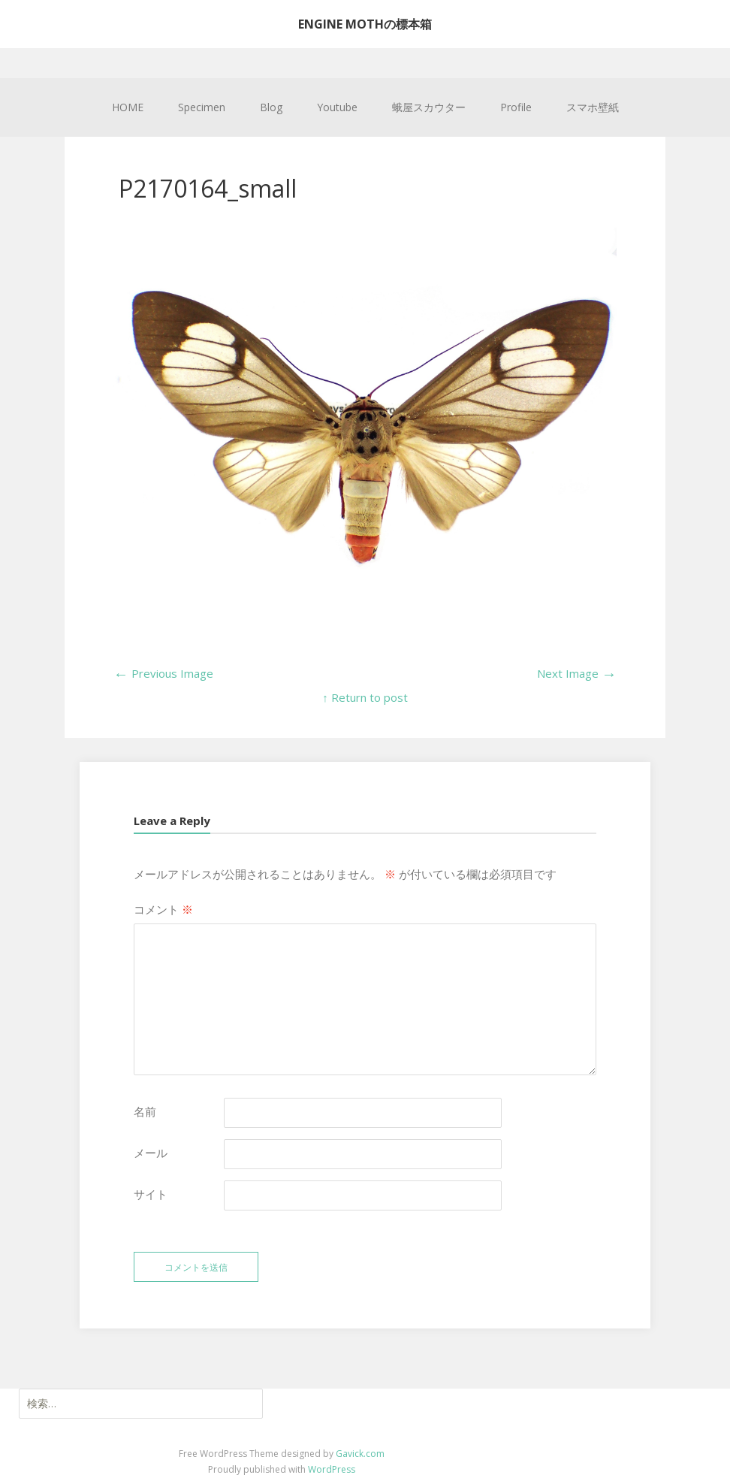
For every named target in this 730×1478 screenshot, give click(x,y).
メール (150, 1152)
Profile (516, 107)
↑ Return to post (365, 697)
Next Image (577, 673)
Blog (271, 107)
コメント (163, 909)
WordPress (331, 1469)
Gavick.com (360, 1453)
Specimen (201, 107)
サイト (150, 1193)
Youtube (337, 107)
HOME (127, 107)
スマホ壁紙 (592, 107)
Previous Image (163, 673)
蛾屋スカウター (429, 107)
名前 (145, 1111)
